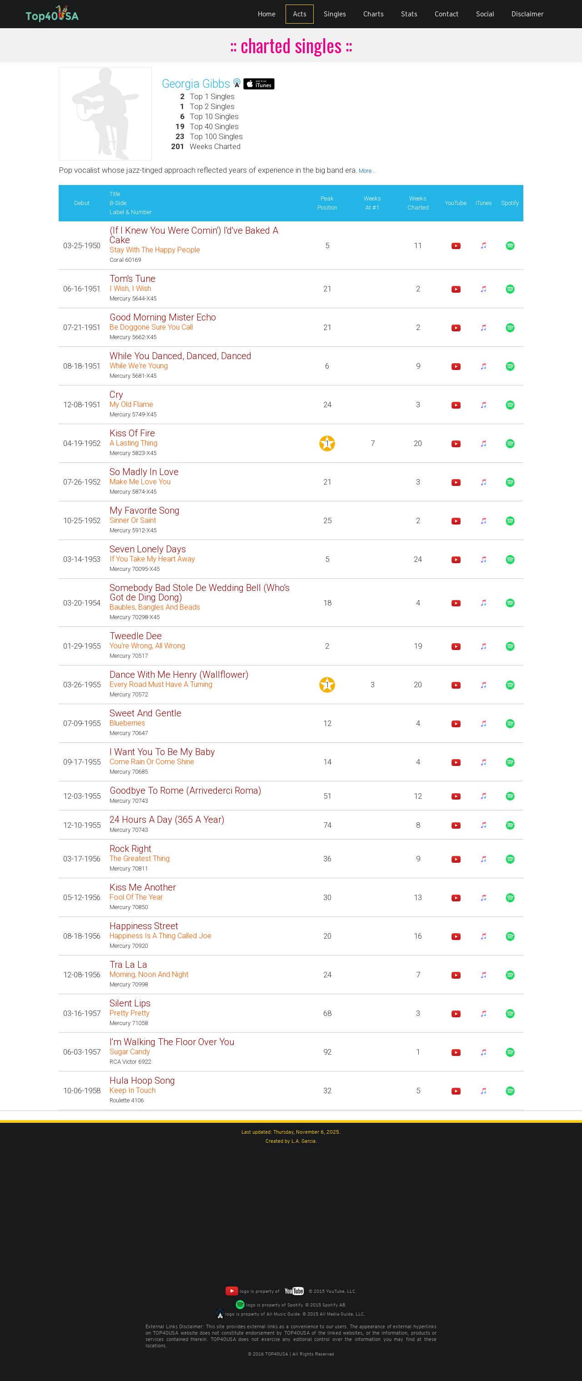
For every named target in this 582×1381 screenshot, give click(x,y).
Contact (447, 14)
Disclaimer (528, 14)
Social (485, 14)
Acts (299, 14)
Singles (335, 14)
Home (267, 14)
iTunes (484, 203)
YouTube (456, 203)
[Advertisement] (291, 1213)
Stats (409, 14)
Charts (373, 14)
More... (366, 170)
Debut (82, 203)
